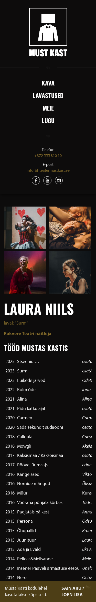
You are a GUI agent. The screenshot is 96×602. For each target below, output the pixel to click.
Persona (25, 521)
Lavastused (48, 95)
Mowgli (24, 446)
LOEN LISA (72, 594)
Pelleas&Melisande (35, 559)
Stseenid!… (28, 361)
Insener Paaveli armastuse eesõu (48, 568)
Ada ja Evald (29, 549)
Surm (22, 371)
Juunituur (26, 540)
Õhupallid (26, 530)
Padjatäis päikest (33, 512)
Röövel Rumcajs (32, 465)
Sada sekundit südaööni (40, 427)
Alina (22, 399)
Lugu (48, 120)
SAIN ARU (71, 588)
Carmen (24, 418)
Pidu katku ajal (31, 408)
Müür (22, 493)
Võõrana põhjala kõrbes (39, 502)
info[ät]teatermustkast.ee (48, 170)
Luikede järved (31, 380)
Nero (22, 577)
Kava (48, 82)
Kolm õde (26, 389)
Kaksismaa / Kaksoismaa (40, 455)
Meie (48, 107)
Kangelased (28, 474)
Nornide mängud (33, 483)
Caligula (25, 436)
